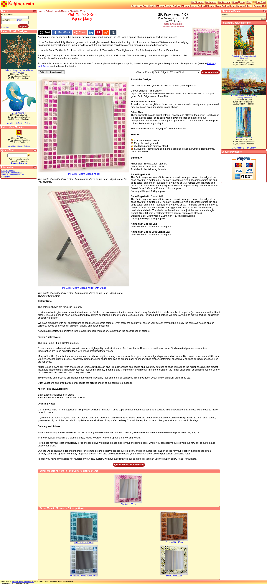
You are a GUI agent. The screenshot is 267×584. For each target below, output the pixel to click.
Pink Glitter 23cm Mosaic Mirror (83, 172)
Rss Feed (261, 2)
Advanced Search (19, 163)
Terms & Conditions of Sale (12, 175)
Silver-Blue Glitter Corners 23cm (84, 575)
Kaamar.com (17, 3)
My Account (224, 2)
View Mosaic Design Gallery (19, 123)
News (235, 2)
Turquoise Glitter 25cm (83, 542)
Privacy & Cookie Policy (11, 173)
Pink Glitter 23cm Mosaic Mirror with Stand (83, 286)
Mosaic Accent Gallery (193, 6)
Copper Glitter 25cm (174, 542)
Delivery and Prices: (49, 425)
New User (5, 27)
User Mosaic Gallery (241, 6)
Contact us (5, 177)
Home (40, 11)
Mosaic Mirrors (61, 11)
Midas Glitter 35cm (174, 575)
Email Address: (7, 15)
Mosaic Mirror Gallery (218, 6)
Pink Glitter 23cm (77, 11)
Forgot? (19, 20)
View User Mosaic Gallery (19, 146)
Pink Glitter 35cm (128, 504)
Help (242, 2)
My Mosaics (197, 2)
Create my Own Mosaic (143, 6)
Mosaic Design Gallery (168, 6)
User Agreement (8, 171)
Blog (248, 2)
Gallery (49, 11)
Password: (5, 20)
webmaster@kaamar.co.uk (23, 581)
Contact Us (259, 6)
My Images (211, 2)
